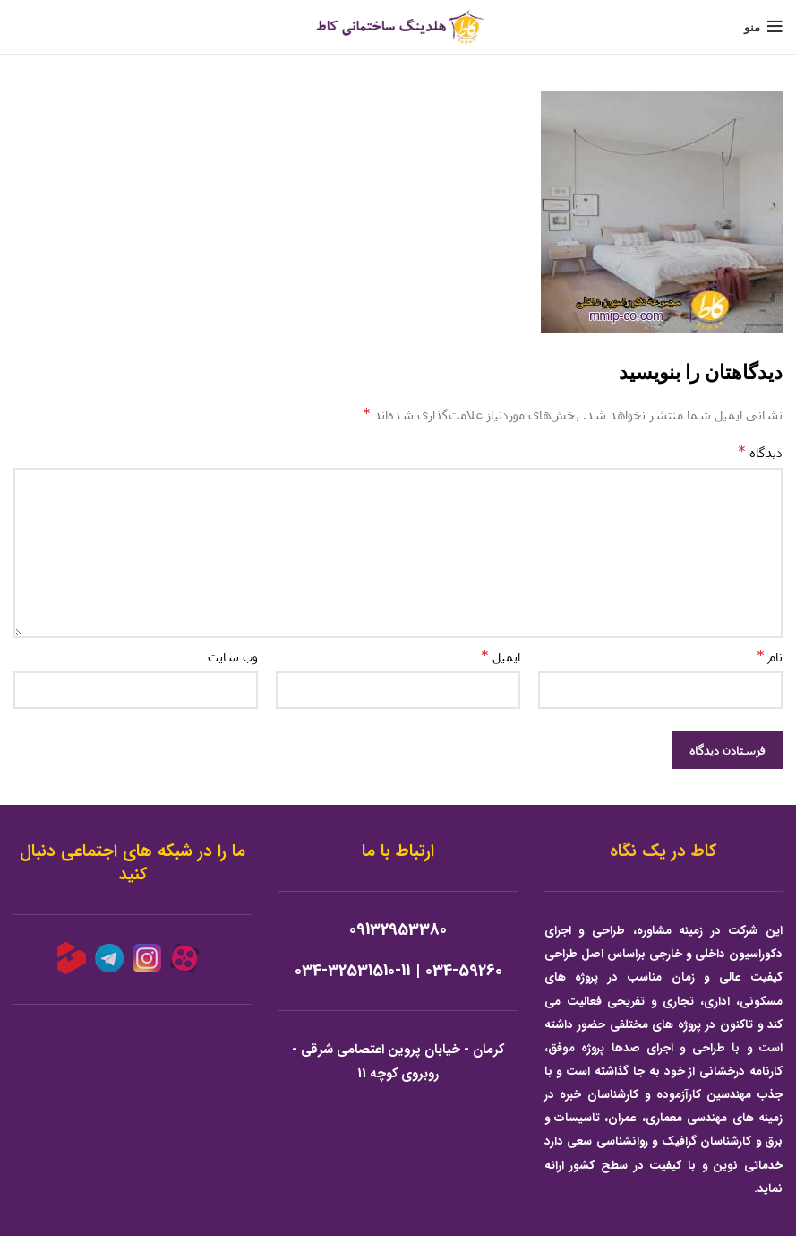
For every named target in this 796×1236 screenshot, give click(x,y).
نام (770, 655)
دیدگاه (760, 451)
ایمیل (500, 655)
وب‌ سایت (233, 656)
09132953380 (398, 930)
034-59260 (463, 971)
